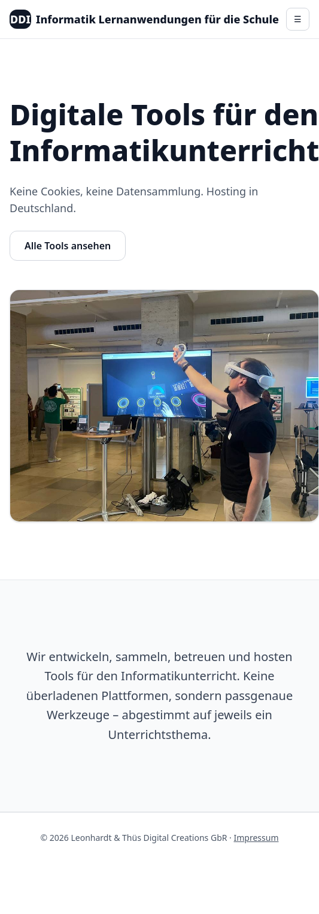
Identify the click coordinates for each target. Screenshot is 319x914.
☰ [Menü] (298, 19)
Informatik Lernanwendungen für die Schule (144, 19)
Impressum (255, 837)
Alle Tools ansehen (68, 245)
